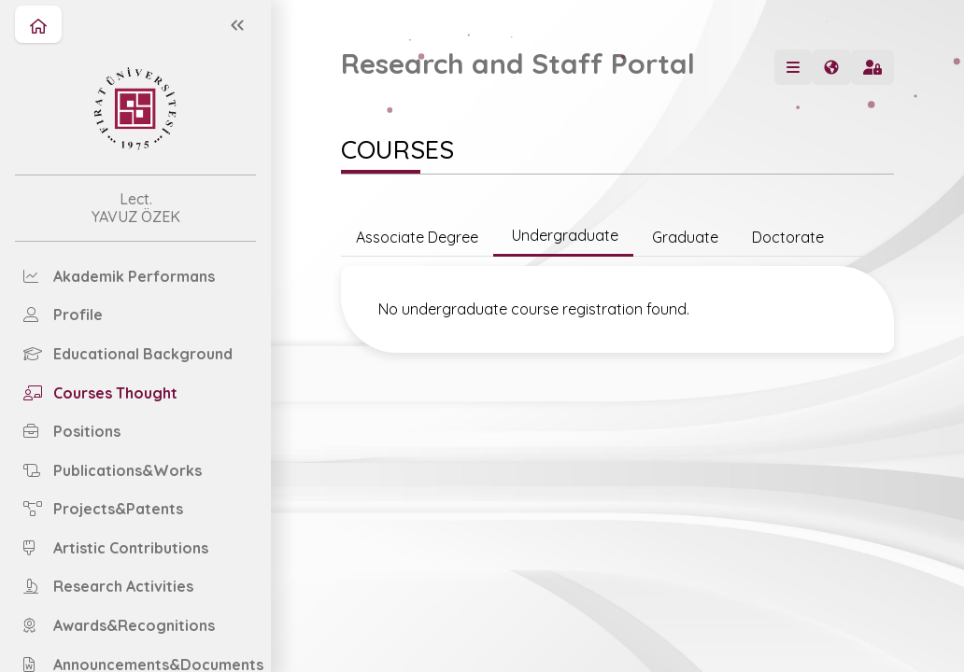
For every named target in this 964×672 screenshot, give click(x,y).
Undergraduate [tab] (563, 235)
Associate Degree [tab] (417, 237)
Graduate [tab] (683, 237)
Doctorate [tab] (786, 237)
